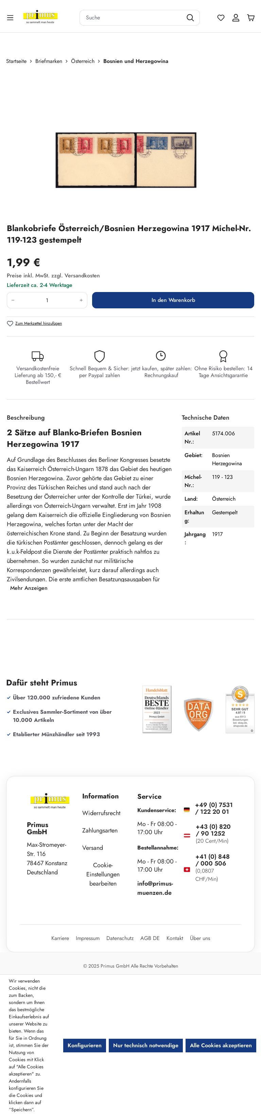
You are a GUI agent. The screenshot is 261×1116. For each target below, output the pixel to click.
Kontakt (175, 938)
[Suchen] (191, 18)
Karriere (60, 938)
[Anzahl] (47, 300)
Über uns (200, 938)
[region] (130, 144)
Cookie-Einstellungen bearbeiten (103, 874)
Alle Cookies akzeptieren (221, 1045)
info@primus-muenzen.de (155, 888)
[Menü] (11, 17)
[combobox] (131, 18)
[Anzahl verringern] (13, 300)
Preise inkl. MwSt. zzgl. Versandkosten (53, 275)
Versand (92, 847)
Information (100, 796)
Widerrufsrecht (101, 813)
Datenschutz (120, 938)
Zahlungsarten (100, 830)
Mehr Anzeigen (29, 588)
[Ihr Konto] (235, 18)
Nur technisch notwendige (145, 1045)
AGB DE (150, 938)
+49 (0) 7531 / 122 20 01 (214, 808)
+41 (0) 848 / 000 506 (212, 860)
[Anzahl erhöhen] (81, 300)
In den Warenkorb (173, 300)
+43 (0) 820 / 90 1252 (213, 830)
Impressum (88, 938)
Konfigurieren (85, 1045)
